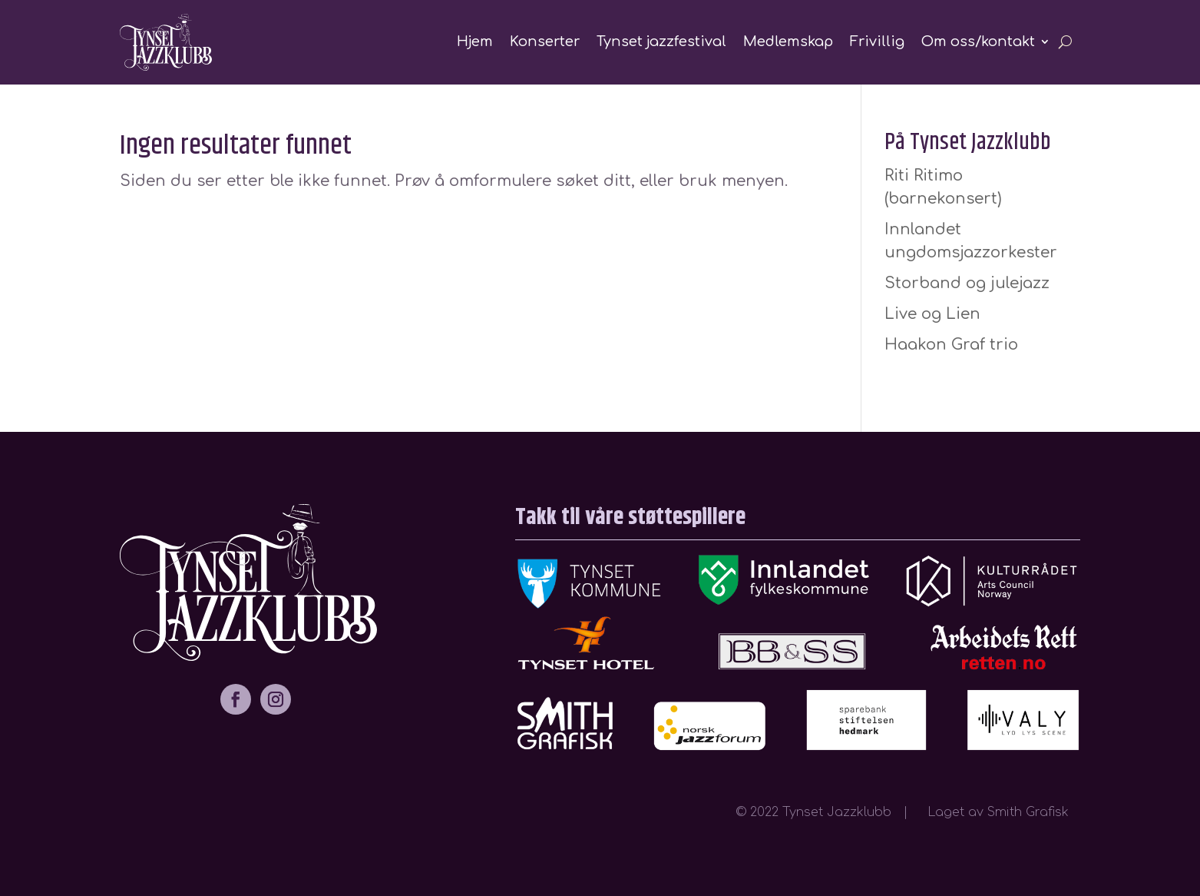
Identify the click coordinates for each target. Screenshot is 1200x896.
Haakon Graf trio (951, 344)
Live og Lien (932, 314)
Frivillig (877, 41)
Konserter (545, 41)
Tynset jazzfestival (661, 41)
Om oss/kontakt (978, 41)
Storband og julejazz (967, 283)
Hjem (475, 41)
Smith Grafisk (1033, 812)
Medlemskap (788, 41)
